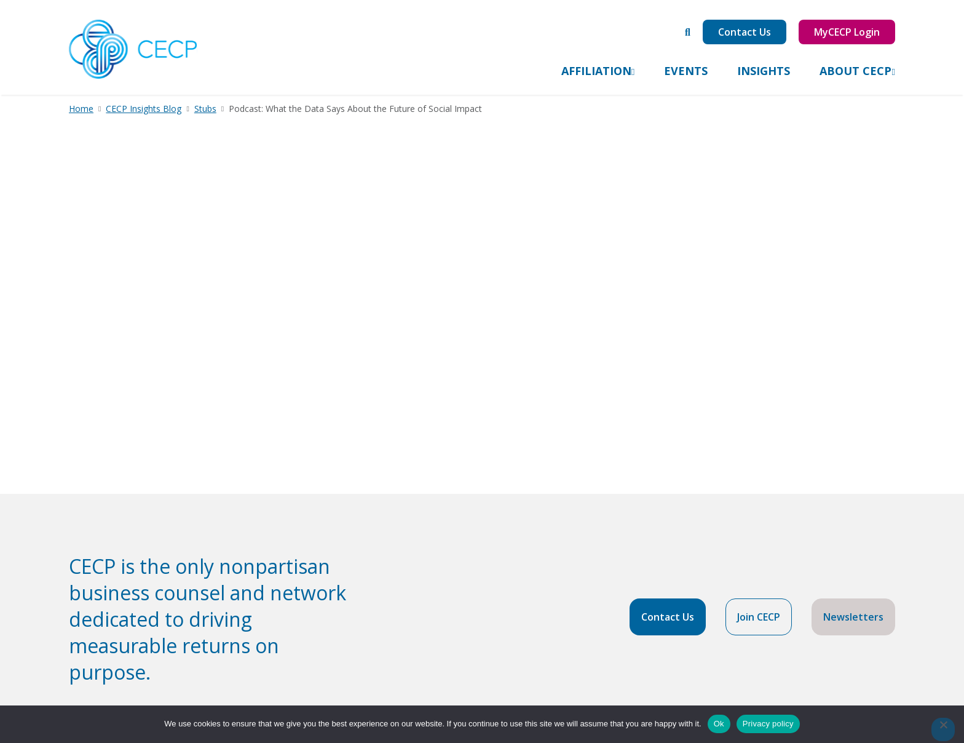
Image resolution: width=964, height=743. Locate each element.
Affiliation (596, 70)
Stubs (205, 108)
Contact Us (744, 32)
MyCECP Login (847, 32)
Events (686, 70)
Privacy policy (768, 723)
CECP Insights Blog (143, 108)
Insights (763, 70)
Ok (719, 723)
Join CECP (758, 617)
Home (81, 108)
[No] (943, 729)
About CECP (855, 70)
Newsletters (853, 617)
